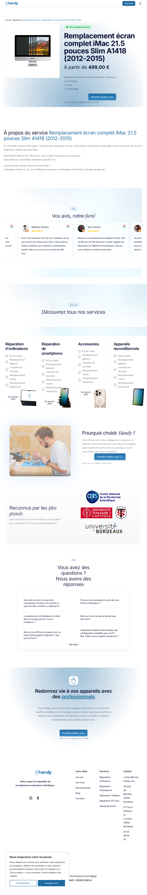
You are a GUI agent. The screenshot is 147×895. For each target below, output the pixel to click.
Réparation (17, 20)
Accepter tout (51, 883)
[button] (73, 644)
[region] (37, 870)
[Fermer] (67, 853)
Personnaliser (23, 883)
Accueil (8, 20)
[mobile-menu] (140, 3)
